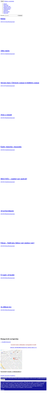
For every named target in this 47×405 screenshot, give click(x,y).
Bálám (3, 19)
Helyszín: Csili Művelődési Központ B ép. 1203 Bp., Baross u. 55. (23, 347)
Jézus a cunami (6, 115)
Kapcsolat (5, 13)
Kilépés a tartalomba (9, 1)
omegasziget (12, 21)
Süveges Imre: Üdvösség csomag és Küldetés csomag (20, 83)
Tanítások (5, 10)
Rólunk (5, 3)
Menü (2, 1)
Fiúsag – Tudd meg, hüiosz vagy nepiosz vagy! (17, 243)
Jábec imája (5, 51)
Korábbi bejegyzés (6, 342)
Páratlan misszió (7, 7)
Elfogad (2, 379)
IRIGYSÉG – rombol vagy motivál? (14, 179)
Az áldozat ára (6, 307)
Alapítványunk (6, 6)
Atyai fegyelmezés (7, 211)
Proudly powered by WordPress (8, 375)
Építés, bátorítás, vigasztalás (11, 147)
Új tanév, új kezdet (7, 275)
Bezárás (2, 389)
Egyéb (7, 21)
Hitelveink (5, 5)
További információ (41, 378)
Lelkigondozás (6, 9)
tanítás (7, 53)
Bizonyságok (6, 11)
